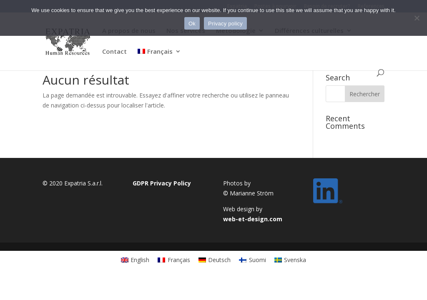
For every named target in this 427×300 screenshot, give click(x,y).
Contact (114, 51)
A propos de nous (129, 31)
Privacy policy (225, 23)
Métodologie (236, 31)
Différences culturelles (309, 31)
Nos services (185, 31)
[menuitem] (159, 58)
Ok (192, 23)
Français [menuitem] (179, 260)
